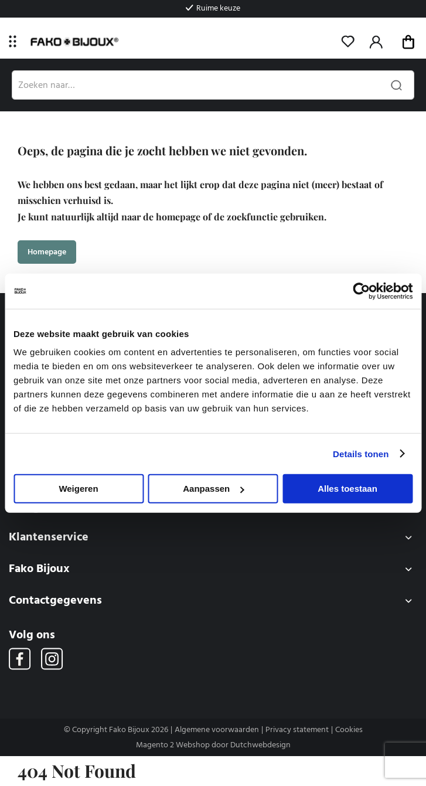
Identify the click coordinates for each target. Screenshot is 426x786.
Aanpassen (213, 489)
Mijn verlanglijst (348, 41)
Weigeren (78, 489)
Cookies (349, 730)
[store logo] (74, 41)
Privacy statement (297, 730)
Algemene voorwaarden (217, 730)
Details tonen (360, 453)
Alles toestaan (347, 489)
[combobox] (213, 85)
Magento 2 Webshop (173, 745)
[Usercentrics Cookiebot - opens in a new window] (361, 291)
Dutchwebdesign (260, 745)
